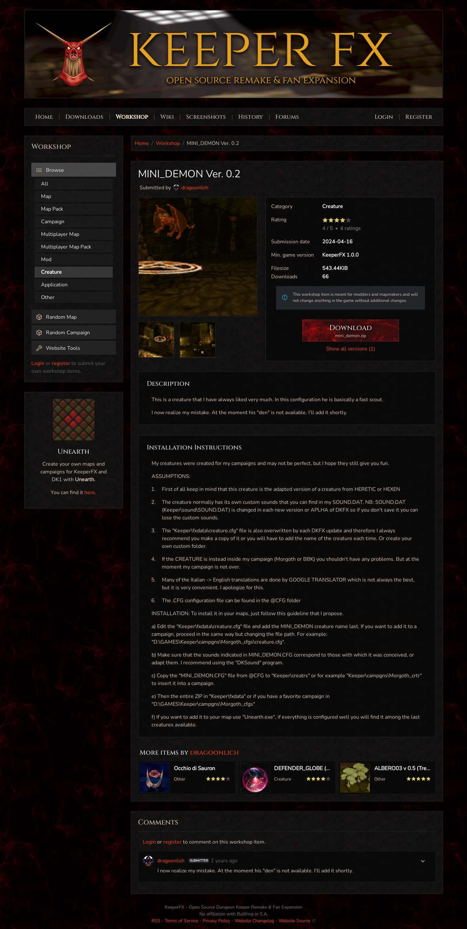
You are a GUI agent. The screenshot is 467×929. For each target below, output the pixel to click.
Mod (46, 259)
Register (418, 117)
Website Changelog (254, 921)
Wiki (167, 117)
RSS (156, 921)
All (44, 183)
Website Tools (58, 348)
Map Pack (52, 209)
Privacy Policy (216, 921)
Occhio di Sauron (194, 768)
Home (44, 117)
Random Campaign (63, 332)
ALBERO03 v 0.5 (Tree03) (405, 768)
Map (46, 196)
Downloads (84, 117)
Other (48, 297)
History (250, 117)
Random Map (56, 317)
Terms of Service (181, 921)
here (89, 492)
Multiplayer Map (60, 234)
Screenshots (206, 117)
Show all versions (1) (350, 348)
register (61, 363)
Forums (287, 117)
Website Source (297, 921)
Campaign (52, 221)
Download (351, 331)
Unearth (74, 451)
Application (54, 284)
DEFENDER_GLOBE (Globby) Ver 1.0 (319, 768)
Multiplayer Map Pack (66, 246)
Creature (51, 272)
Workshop (132, 117)
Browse (50, 170)
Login (385, 117)
